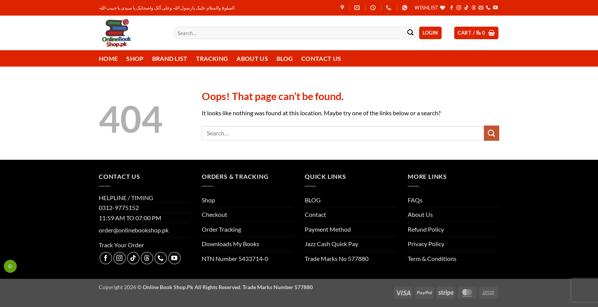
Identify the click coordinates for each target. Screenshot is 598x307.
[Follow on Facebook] (451, 8)
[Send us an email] (481, 8)
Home (108, 58)
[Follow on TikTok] (466, 8)
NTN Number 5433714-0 (235, 258)
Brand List (170, 58)
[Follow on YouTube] (495, 8)
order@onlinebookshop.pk (134, 230)
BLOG (313, 200)
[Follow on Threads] (473, 8)
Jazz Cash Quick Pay (331, 243)
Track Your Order (121, 244)
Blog (284, 58)
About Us (252, 58)
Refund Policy (426, 229)
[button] (430, 33)
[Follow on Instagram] (459, 8)
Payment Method (328, 229)
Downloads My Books (230, 243)
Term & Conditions (432, 258)
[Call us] (488, 8)
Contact (315, 214)
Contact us (321, 58)
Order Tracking (221, 229)
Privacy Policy (426, 243)
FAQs (415, 200)
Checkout (214, 214)
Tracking (212, 58)
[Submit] (410, 33)
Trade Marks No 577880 (336, 258)
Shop (134, 58)
